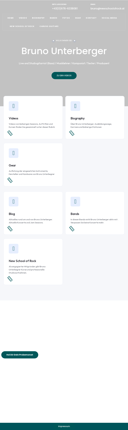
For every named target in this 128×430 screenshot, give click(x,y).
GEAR (78, 18)
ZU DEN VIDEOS (64, 75)
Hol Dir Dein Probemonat (19, 354)
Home (10, 18)
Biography (38, 18)
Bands (53, 18)
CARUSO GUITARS (49, 26)
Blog (12, 214)
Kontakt (91, 18)
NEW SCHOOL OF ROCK (22, 26)
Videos (13, 118)
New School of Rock (22, 261)
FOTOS (66, 18)
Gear (12, 165)
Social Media (109, 18)
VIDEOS (23, 18)
